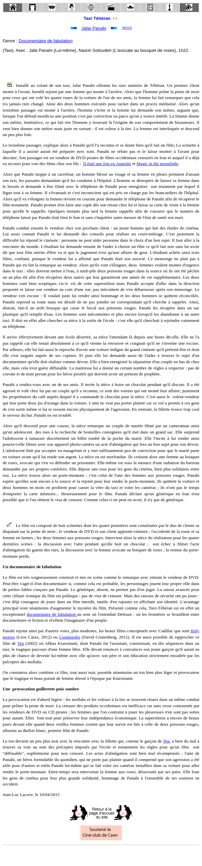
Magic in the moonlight (157, 163)
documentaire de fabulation (52, 614)
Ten (20, 643)
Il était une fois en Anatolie (107, 163)
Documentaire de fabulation (46, 40)
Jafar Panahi (93, 28)
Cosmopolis (69, 637)
